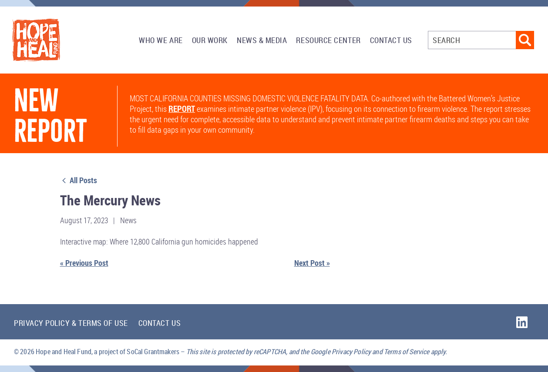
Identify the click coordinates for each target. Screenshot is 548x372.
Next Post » (312, 263)
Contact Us (391, 40)
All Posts (78, 180)
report (181, 108)
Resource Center (328, 40)
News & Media (262, 40)
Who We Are (160, 40)
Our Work (210, 40)
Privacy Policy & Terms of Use (71, 323)
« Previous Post (84, 263)
